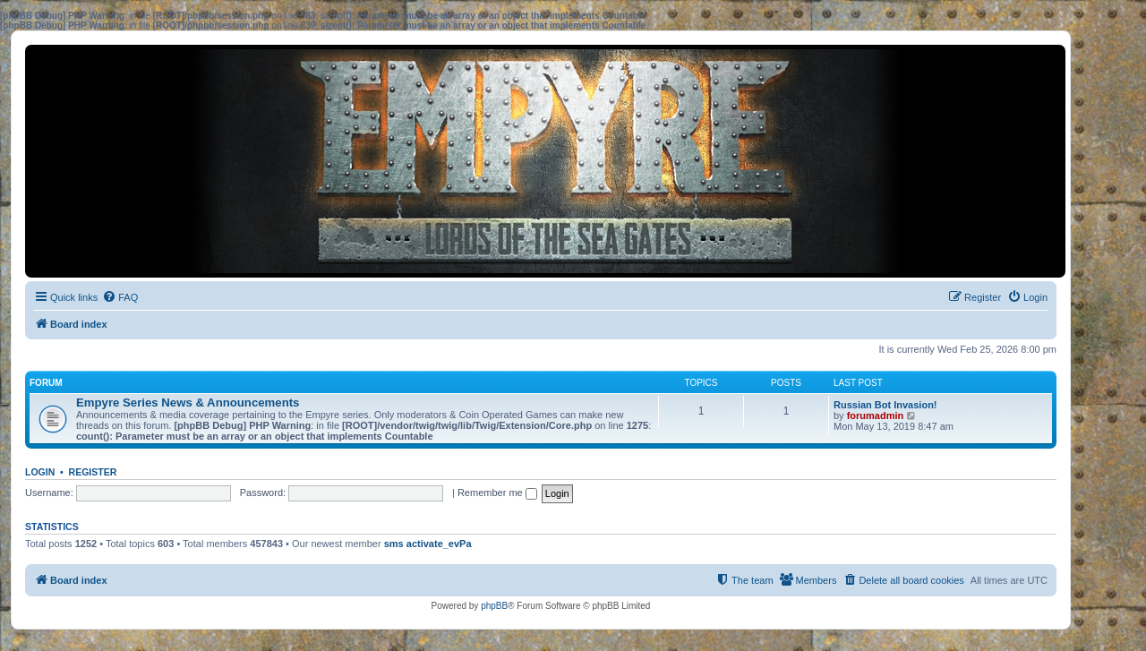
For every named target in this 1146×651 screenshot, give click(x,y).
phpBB (494, 606)
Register (93, 472)
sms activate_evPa (428, 543)
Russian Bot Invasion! (885, 404)
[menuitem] (120, 297)
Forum (46, 383)
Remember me (497, 492)
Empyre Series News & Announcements (187, 402)
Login (40, 472)
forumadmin (875, 415)
